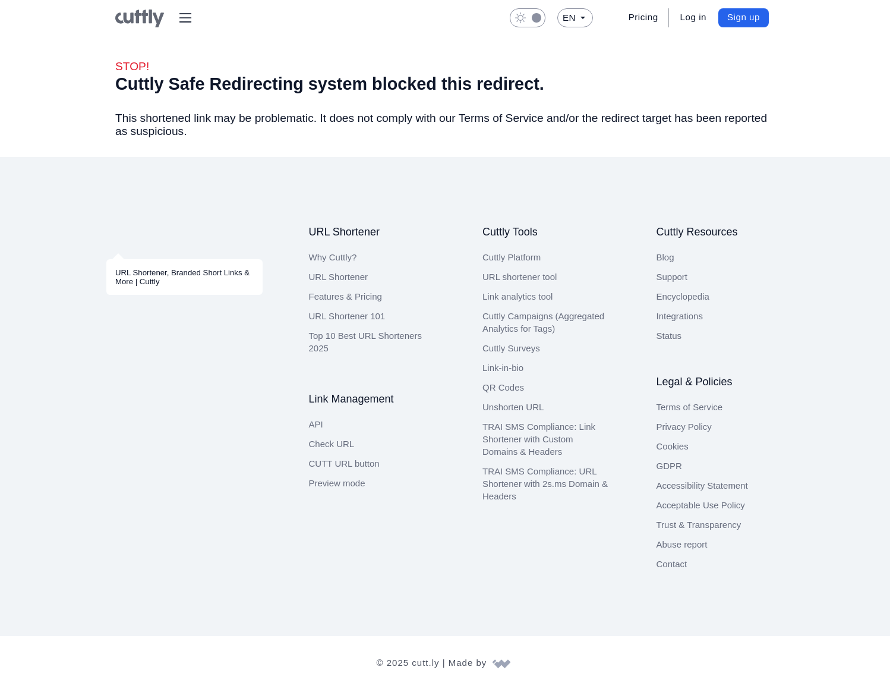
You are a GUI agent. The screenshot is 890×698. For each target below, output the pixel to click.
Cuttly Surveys (511, 356)
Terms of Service (689, 415)
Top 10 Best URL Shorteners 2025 (364, 350)
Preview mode (338, 491)
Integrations (682, 324)
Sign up (744, 17)
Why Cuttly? (332, 265)
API (316, 432)
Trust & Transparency (699, 533)
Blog (666, 265)
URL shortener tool (520, 285)
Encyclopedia (683, 304)
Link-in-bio (503, 376)
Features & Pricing (346, 304)
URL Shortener (338, 285)
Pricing (642, 17)
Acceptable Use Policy (700, 513)
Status (670, 344)
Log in (693, 17)
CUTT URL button (343, 471)
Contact (673, 572)
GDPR (668, 474)
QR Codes (502, 395)
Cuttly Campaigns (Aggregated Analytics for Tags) (544, 330)
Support (673, 285)
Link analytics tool (519, 304)
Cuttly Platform (513, 265)
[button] (185, 18)
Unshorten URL (513, 415)
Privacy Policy (684, 435)
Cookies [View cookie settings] (673, 454)
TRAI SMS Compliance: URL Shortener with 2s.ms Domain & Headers (542, 492)
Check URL (330, 452)
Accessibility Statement (704, 493)
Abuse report (683, 552)
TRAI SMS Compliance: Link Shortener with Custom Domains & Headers (536, 447)
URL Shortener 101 (346, 324)
